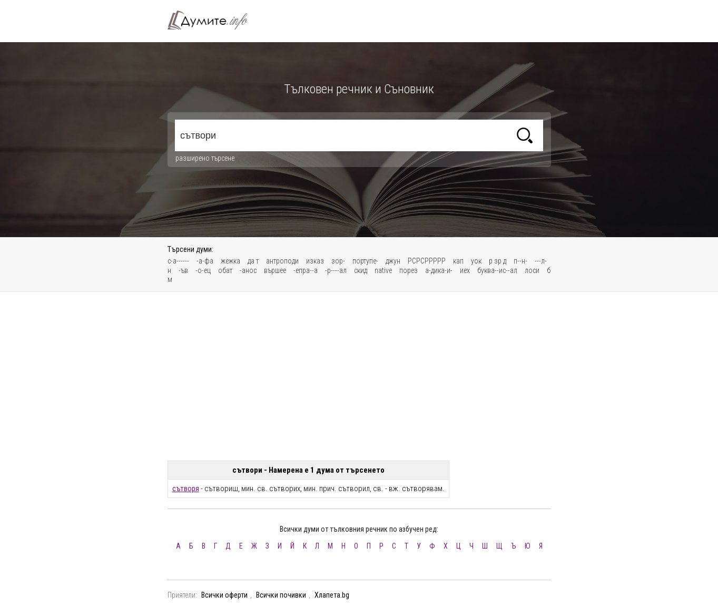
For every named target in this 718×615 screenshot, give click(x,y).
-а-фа (204, 261)
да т (253, 261)
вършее (275, 270)
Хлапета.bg (331, 595)
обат (225, 270)
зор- (338, 261)
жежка (230, 261)
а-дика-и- (439, 270)
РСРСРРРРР (427, 261)
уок (476, 261)
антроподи (282, 261)
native (383, 270)
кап (458, 261)
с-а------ (178, 261)
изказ (315, 261)
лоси (532, 270)
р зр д (497, 261)
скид (360, 270)
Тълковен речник (214, 20)
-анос (248, 270)
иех (465, 270)
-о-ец (203, 270)
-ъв (183, 270)
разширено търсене (204, 158)
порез (408, 270)
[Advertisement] (359, 376)
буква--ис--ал (497, 270)
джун (393, 261)
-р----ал (336, 270)
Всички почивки (281, 595)
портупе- (365, 261)
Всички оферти (224, 595)
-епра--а (305, 270)
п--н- (520, 261)
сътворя (185, 488)
